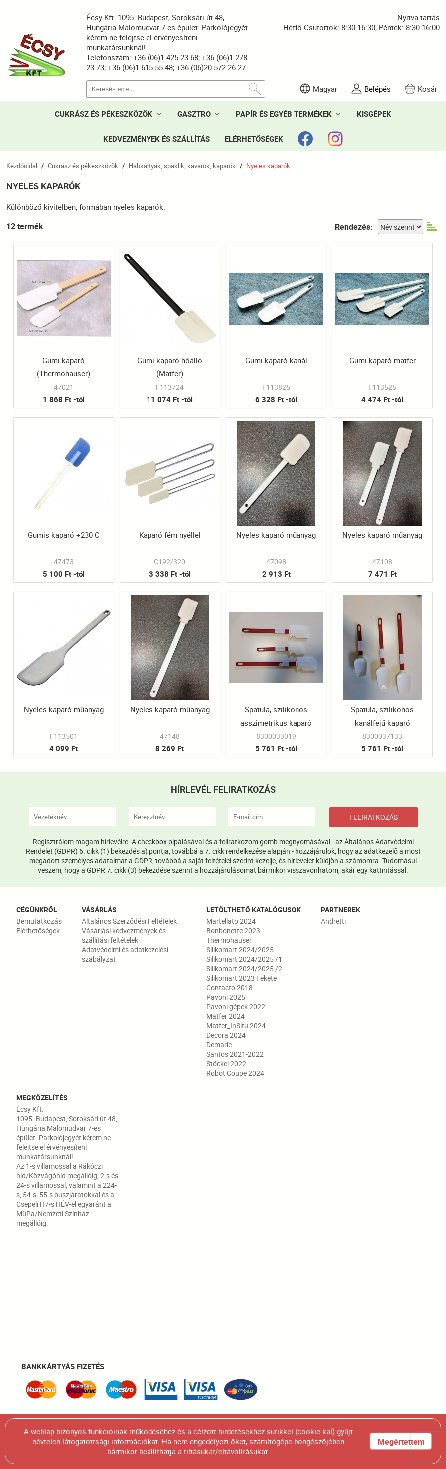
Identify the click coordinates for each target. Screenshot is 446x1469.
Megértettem (401, 1441)
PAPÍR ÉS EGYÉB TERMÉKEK (284, 114)
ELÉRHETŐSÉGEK (254, 139)
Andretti (333, 921)
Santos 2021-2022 (235, 1054)
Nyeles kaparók (268, 165)
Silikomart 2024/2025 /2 (244, 968)
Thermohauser (229, 940)
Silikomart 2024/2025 (240, 949)
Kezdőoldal (21, 165)
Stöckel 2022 (226, 1063)
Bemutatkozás (39, 921)
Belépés (377, 89)
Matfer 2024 (225, 1016)
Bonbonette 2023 (233, 930)
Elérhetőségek (38, 930)
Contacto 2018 (229, 987)
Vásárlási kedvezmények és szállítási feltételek (124, 935)
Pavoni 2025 (225, 997)
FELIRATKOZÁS (373, 817)
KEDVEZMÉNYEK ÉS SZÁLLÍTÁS (156, 139)
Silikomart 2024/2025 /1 (244, 959)
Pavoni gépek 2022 (235, 1006)
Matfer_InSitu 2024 (236, 1025)
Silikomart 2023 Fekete (241, 978)
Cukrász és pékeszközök (83, 165)
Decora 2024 (226, 1035)
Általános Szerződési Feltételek (129, 921)
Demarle (219, 1044)
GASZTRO (194, 114)
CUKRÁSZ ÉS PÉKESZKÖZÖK (103, 114)
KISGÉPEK (374, 114)
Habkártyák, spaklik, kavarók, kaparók (182, 165)
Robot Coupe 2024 (235, 1073)
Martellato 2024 (231, 921)
